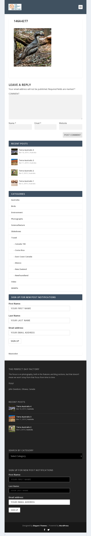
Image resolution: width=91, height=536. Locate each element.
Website (63, 123)
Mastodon (13, 353)
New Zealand (21, 269)
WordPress (64, 525)
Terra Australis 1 (26, 181)
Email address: (16, 327)
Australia (33, 152)
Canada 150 (20, 244)
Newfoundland (21, 275)
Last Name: (14, 315)
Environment (17, 212)
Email (37, 123)
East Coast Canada (23, 256)
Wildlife (14, 288)
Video (13, 281)
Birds (13, 206)
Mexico (18, 263)
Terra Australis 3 (26, 160)
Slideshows (16, 231)
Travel (14, 237)
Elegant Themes (40, 525)
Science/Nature (18, 225)
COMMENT (14, 93)
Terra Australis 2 (26, 170)
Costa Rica (20, 250)
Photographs (17, 219)
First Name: (15, 303)
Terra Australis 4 (26, 150)
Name (12, 123)
